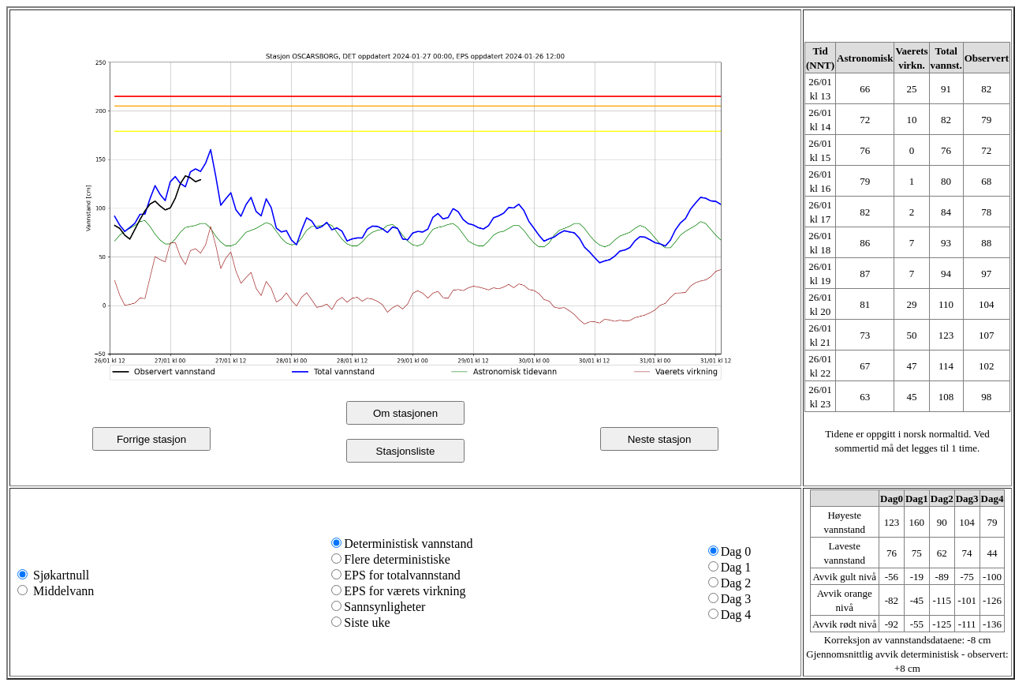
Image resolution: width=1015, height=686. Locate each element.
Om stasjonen (405, 413)
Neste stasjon (660, 439)
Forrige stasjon (151, 439)
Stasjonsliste (405, 451)
